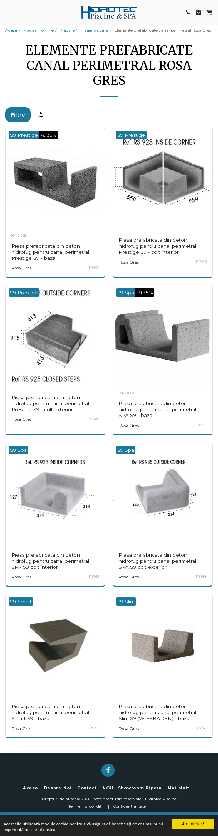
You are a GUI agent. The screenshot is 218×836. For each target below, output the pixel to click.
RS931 (202, 425)
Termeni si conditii (86, 806)
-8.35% (49, 135)
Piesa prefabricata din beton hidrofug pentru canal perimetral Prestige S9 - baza (50, 252)
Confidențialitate (129, 806)
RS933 (94, 576)
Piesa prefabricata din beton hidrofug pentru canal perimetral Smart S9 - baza (50, 712)
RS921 (94, 267)
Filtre (18, 115)
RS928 (93, 419)
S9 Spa (125, 292)
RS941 (201, 728)
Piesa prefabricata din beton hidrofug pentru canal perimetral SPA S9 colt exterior (157, 561)
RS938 (201, 576)
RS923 (201, 261)
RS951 (94, 728)
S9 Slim (126, 601)
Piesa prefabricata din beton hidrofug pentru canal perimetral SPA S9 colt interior (50, 561)
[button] (8, 12)
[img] (55, 177)
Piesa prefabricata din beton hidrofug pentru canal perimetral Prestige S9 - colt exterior (50, 403)
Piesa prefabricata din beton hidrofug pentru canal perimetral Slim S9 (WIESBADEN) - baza (157, 712)
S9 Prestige (24, 135)
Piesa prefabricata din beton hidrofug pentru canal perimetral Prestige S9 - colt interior (157, 246)
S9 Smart (21, 601)
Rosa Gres (21, 267)
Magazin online (38, 30)
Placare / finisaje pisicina (84, 30)
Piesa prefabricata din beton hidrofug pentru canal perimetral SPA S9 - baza (157, 409)
